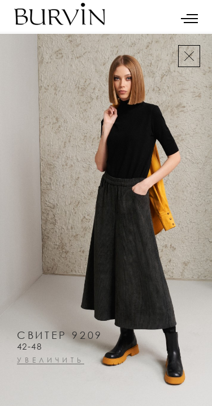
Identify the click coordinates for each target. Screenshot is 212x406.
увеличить (50, 360)
